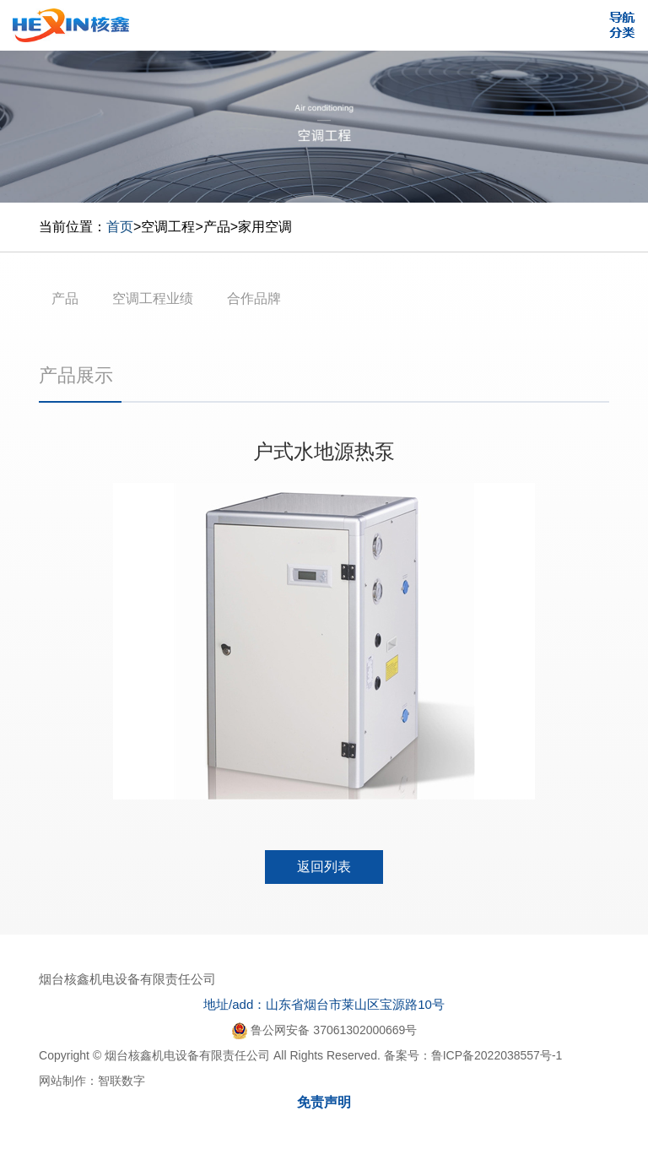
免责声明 (324, 1102)
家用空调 (265, 227)
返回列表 (324, 866)
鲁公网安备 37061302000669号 (324, 1030)
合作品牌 (254, 298)
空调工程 (168, 227)
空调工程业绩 (152, 298)
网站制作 (62, 1080)
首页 (119, 227)
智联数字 (121, 1080)
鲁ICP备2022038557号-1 (497, 1055)
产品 (216, 227)
